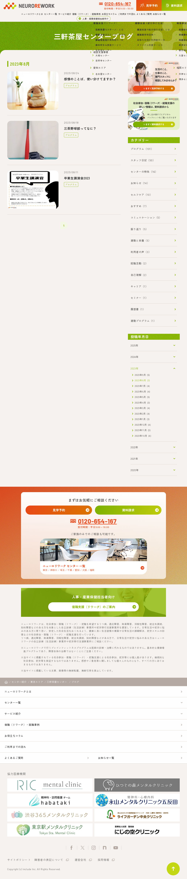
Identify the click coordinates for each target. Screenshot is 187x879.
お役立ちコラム (109, 13)
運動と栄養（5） (141, 240)
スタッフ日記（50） (143, 160)
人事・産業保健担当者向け (95, 18)
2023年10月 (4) (143, 435)
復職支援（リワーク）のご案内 (93, 606)
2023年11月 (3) (143, 430)
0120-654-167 (118, 3)
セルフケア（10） (141, 194)
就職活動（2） (139, 263)
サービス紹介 (64, 13)
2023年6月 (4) (142, 391)
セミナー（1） (139, 298)
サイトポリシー (17, 860)
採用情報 (103, 860)
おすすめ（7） (139, 206)
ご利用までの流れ (126, 13)
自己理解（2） (139, 275)
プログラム (71, 85)
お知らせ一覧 (159, 13)
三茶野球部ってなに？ (80, 128)
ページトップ (173, 868)
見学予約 (59, 510)
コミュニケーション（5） (146, 217)
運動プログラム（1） (143, 321)
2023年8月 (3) (142, 380)
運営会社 (80, 860)
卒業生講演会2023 (77, 178)
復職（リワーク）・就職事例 (86, 13)
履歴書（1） (138, 309)
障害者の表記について (48, 860)
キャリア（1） (139, 286)
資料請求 (128, 510)
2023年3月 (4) (142, 408)
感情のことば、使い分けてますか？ (90, 79)
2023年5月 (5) (142, 397)
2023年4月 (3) (142, 402)
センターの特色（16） (144, 171)
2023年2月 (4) (142, 413)
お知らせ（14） (140, 183)
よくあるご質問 (144, 13)
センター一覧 (50, 13)
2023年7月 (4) (142, 386)
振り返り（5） (139, 229)
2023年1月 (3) (142, 419)
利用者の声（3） (141, 252)
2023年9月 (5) (142, 375)
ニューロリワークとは (32, 13)
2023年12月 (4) (143, 424)
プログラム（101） (142, 149)
